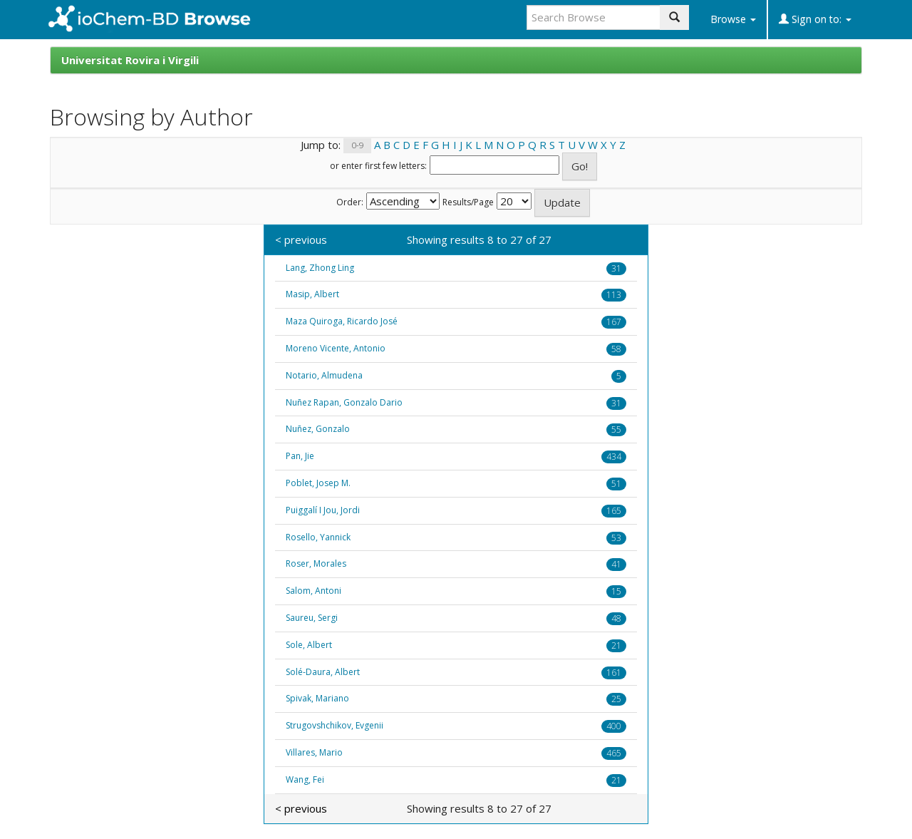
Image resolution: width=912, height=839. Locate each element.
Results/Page (468, 202)
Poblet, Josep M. (318, 483)
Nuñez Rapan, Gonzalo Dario (344, 402)
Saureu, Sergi (312, 618)
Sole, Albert (309, 645)
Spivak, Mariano (317, 698)
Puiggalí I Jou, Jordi (323, 510)
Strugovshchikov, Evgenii (334, 725)
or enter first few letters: (378, 166)
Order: (349, 202)
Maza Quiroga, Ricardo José (342, 321)
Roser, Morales (316, 563)
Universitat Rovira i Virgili (130, 60)
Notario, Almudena (324, 375)
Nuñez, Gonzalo (318, 429)
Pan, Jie (300, 456)
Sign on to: (815, 19)
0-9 (357, 145)
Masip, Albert (312, 294)
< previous (301, 239)
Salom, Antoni (313, 591)
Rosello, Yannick (318, 537)
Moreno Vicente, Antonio (335, 348)
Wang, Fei (305, 779)
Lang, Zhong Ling (320, 268)
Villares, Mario (314, 752)
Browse (733, 19)
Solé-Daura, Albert (323, 672)
